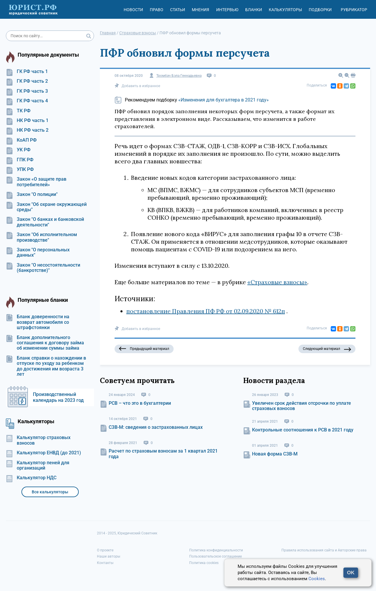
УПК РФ (20, 169)
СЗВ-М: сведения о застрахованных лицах (156, 427)
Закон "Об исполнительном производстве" (41, 237)
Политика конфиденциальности (216, 550)
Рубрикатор (354, 9)
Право (156, 9)
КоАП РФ (21, 140)
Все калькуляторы (50, 492)
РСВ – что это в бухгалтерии (140, 403)
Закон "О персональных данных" (38, 252)
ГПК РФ (19, 159)
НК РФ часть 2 (27, 130)
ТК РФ (18, 111)
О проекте (105, 550)
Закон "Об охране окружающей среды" (46, 207)
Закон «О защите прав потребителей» (36, 182)
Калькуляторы (285, 9)
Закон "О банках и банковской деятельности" (45, 222)
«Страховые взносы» (277, 282)
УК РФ (18, 150)
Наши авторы (108, 556)
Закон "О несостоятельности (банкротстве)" (43, 268)
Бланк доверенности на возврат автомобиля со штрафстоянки (37, 322)
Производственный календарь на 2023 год (58, 397)
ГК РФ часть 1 (27, 71)
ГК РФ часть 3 (27, 91)
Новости (133, 9)
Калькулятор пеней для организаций (37, 465)
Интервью (227, 9)
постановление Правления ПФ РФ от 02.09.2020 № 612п (205, 311)
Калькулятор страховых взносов (38, 440)
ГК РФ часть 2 (27, 81)
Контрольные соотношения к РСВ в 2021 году (302, 430)
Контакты (105, 563)
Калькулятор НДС (31, 477)
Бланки (253, 9)
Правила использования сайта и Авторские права (324, 550)
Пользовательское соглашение (215, 556)
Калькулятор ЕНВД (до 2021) (43, 452)
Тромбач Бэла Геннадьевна (179, 76)
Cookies (316, 578)
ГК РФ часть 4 (27, 101)
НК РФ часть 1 (27, 120)
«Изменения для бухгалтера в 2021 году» (223, 100)
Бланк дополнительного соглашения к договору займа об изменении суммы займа (45, 343)
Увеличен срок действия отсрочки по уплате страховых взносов (301, 405)
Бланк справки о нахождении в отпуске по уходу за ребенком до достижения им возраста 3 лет (46, 366)
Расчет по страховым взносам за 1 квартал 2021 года (163, 453)
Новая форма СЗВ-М (275, 454)
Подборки (320, 9)
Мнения (200, 9)
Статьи (177, 9)
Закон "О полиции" (32, 194)
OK (351, 572)
